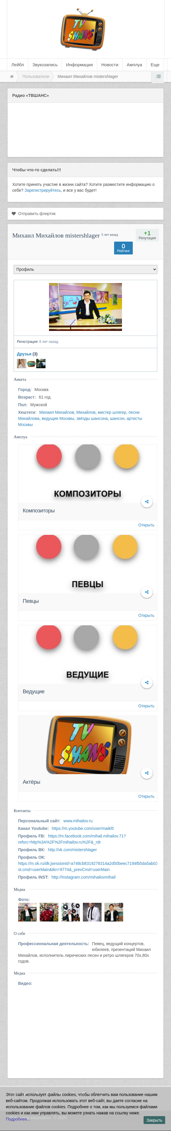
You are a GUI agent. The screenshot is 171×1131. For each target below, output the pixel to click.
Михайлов (85, 412)
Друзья (24, 354)
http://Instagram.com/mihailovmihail (83, 877)
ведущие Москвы (58, 418)
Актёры (31, 782)
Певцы (31, 601)
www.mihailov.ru (78, 820)
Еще (155, 64)
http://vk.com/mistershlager (72, 849)
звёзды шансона (92, 418)
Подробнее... (18, 1119)
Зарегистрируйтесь (43, 190)
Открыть (146, 525)
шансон (117, 418)
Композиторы (39, 511)
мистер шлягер (112, 412)
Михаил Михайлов (56, 412)
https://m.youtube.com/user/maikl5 (83, 828)
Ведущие (34, 691)
